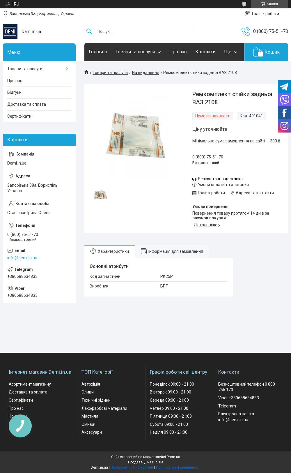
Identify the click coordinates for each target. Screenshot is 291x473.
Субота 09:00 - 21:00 (169, 424)
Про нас (178, 51)
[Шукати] (89, 31)
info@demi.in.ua (22, 257)
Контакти (205, 51)
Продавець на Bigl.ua (145, 462)
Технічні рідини (96, 400)
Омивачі (89, 424)
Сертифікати (19, 116)
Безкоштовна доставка (220, 179)
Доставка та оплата (26, 104)
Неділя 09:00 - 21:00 (168, 432)
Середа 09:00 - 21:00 (169, 400)
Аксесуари (91, 432)
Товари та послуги (135, 51)
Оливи (87, 392)
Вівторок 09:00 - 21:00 (170, 392)
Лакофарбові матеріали (104, 408)
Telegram (227, 406)
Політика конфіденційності (178, 467)
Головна (98, 51)
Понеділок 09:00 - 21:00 (172, 384)
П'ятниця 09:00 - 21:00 (171, 416)
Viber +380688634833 (238, 398)
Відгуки (14, 92)
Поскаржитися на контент (132, 467)
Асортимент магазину (30, 384)
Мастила (89, 416)
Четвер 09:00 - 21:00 (169, 408)
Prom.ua (173, 457)
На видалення (145, 72)
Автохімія (90, 384)
